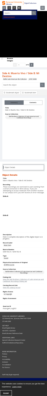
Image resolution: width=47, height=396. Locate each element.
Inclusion (5, 362)
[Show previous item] (15, 65)
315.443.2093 (6, 321)
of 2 (27, 65)
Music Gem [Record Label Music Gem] (7, 245)
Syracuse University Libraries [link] (13, 316)
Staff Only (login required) (10, 375)
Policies (4, 354)
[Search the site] (19, 13)
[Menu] (42, 8)
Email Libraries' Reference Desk (12, 333)
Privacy (4, 357)
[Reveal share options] (9, 8)
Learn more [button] (16, 387)
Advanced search (9, 17)
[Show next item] (31, 65)
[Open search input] (4, 8)
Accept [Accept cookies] (6, 393)
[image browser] (8, 59)
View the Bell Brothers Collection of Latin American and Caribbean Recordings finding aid (23, 280)
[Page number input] (21, 65)
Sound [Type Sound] (6, 258)
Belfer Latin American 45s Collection (15, 79)
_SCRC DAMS (33, 79)
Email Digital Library (8, 328)
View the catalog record (11, 287)
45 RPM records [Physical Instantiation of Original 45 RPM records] (9, 265)
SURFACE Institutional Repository (12, 343)
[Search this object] (21, 85)
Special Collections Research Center (13, 340)
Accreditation (6, 365)
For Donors (6, 367)
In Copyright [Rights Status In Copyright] (8, 294)
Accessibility (6, 359)
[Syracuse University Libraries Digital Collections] (23, 3)
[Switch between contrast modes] (19, 8)
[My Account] (14, 8)
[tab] (14, 102)
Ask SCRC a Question (9, 331)
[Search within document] (42, 85)
